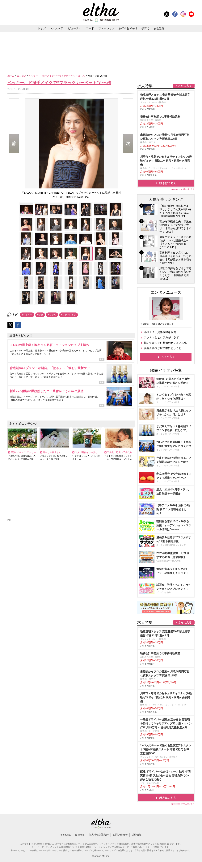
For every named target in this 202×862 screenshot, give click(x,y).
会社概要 (80, 834)
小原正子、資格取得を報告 (160, 332)
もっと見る (168, 356)
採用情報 (136, 834)
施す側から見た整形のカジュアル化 (165, 342)
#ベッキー (27, 314)
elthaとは (66, 834)
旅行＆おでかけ (128, 28)
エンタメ (22, 76)
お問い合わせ (120, 834)
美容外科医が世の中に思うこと (162, 348)
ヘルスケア (56, 28)
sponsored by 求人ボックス (183, 189)
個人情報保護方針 (99, 834)
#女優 (40, 314)
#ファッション (68, 314)
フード (90, 28)
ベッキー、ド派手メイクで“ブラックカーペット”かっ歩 (57, 76)
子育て (145, 28)
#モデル (52, 314)
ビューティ (74, 28)
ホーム (11, 76)
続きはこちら (167, 183)
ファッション (106, 28)
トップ (42, 28)
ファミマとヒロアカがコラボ (161, 337)
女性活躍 (159, 28)
